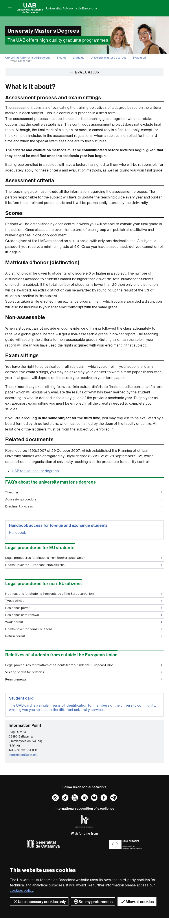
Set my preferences (93, 901)
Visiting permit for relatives (83, 672)
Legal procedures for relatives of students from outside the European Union (83, 665)
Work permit (83, 622)
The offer (83, 492)
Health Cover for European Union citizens (83, 565)
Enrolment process (83, 506)
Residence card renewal (83, 615)
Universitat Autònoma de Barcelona (71, 8)
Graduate (78, 57)
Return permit (83, 636)
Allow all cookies (137, 901)
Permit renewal (83, 679)
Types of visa (83, 601)
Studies (61, 57)
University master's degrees (109, 57)
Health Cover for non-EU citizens (83, 629)
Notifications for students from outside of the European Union (83, 594)
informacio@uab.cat (23, 755)
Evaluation (139, 57)
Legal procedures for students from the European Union (83, 558)
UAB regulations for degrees (35, 471)
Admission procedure (83, 499)
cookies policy (21, 890)
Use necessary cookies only (39, 901)
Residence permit (83, 608)
